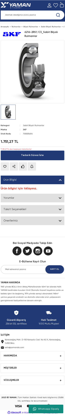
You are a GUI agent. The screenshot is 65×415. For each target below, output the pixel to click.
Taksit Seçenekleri (14, 209)
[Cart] (61, 5)
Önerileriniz (10, 220)
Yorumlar (8, 198)
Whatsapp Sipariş (46, 409)
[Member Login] (49, 5)
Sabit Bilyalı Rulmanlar (33, 126)
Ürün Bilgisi (10, 180)
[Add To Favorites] (5, 166)
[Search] (32, 15)
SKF (25, 130)
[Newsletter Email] (32, 269)
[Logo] (16, 5)
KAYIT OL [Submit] (54, 269)
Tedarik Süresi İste (32, 155)
